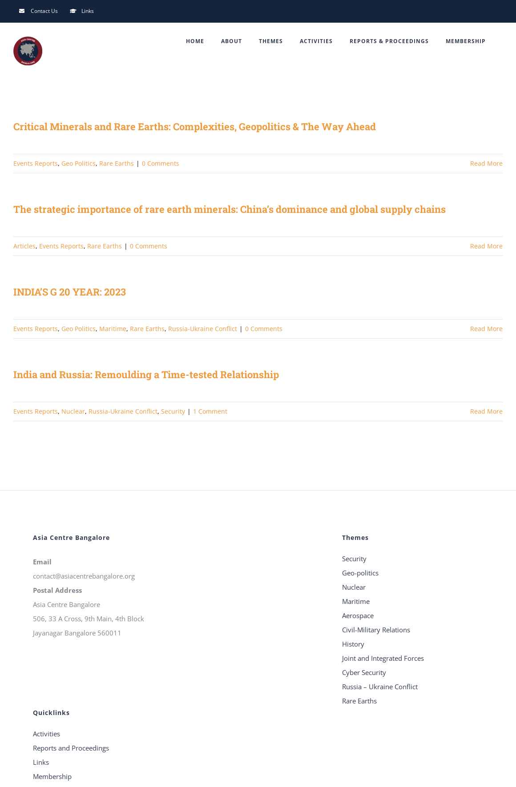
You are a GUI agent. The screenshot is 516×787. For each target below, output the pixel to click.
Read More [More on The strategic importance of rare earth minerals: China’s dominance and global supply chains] (486, 246)
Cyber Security (364, 672)
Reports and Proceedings (71, 747)
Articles (24, 246)
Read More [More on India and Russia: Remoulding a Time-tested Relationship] (486, 411)
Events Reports (35, 163)
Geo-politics (360, 572)
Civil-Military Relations (376, 629)
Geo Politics (78, 163)
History (353, 643)
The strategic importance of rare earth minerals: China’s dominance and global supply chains (229, 209)
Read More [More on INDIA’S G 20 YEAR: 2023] (486, 328)
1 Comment (210, 411)
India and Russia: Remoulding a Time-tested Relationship (146, 374)
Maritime (112, 328)
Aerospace (358, 615)
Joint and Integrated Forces (383, 658)
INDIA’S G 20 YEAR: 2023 (69, 291)
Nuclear (73, 411)
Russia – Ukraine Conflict (380, 686)
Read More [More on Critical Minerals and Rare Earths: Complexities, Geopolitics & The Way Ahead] (486, 163)
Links (41, 762)
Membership (52, 776)
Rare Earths (116, 163)
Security (173, 411)
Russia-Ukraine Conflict (202, 328)
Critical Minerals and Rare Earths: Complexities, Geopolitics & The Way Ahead (194, 126)
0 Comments (160, 163)
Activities (46, 733)
